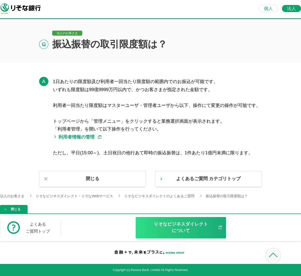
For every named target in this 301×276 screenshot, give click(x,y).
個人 (268, 8)
